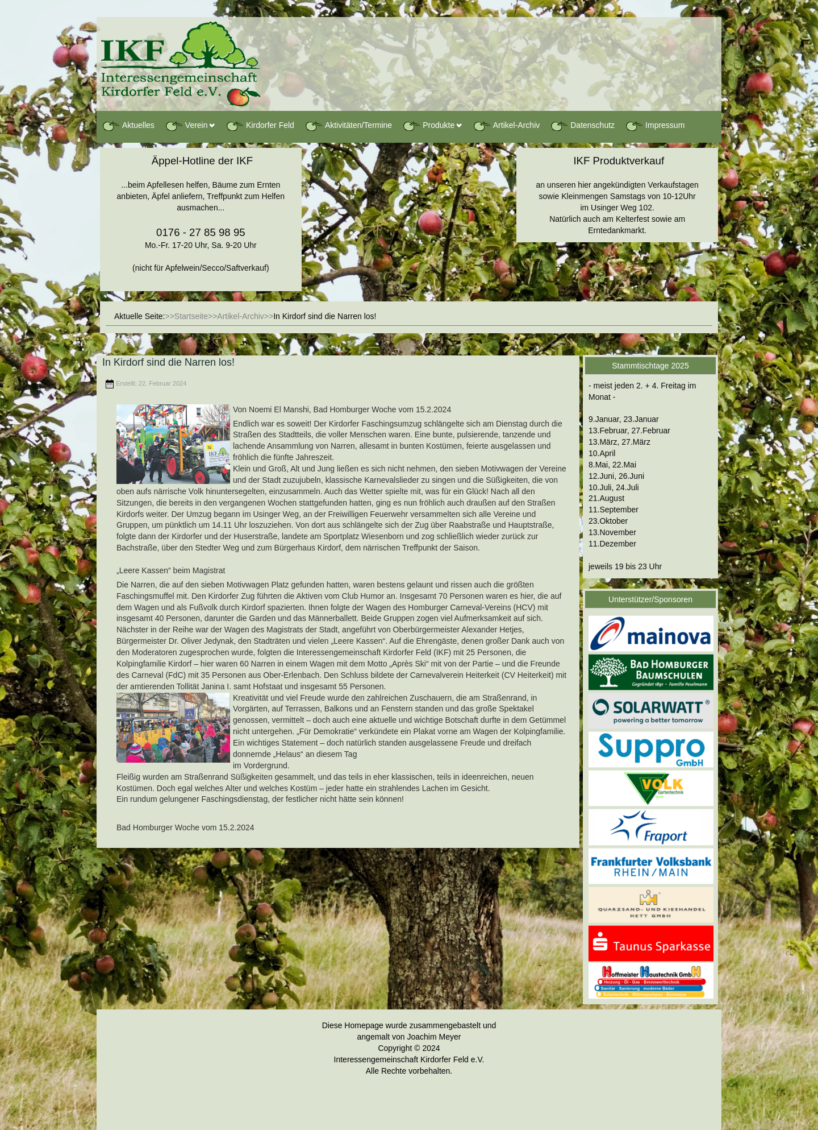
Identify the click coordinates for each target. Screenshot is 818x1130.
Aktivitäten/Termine (348, 125)
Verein (186, 125)
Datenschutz (582, 125)
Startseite (191, 316)
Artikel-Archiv (506, 125)
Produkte (428, 125)
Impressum (655, 125)
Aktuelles (128, 125)
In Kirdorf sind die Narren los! (168, 362)
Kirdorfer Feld (260, 125)
